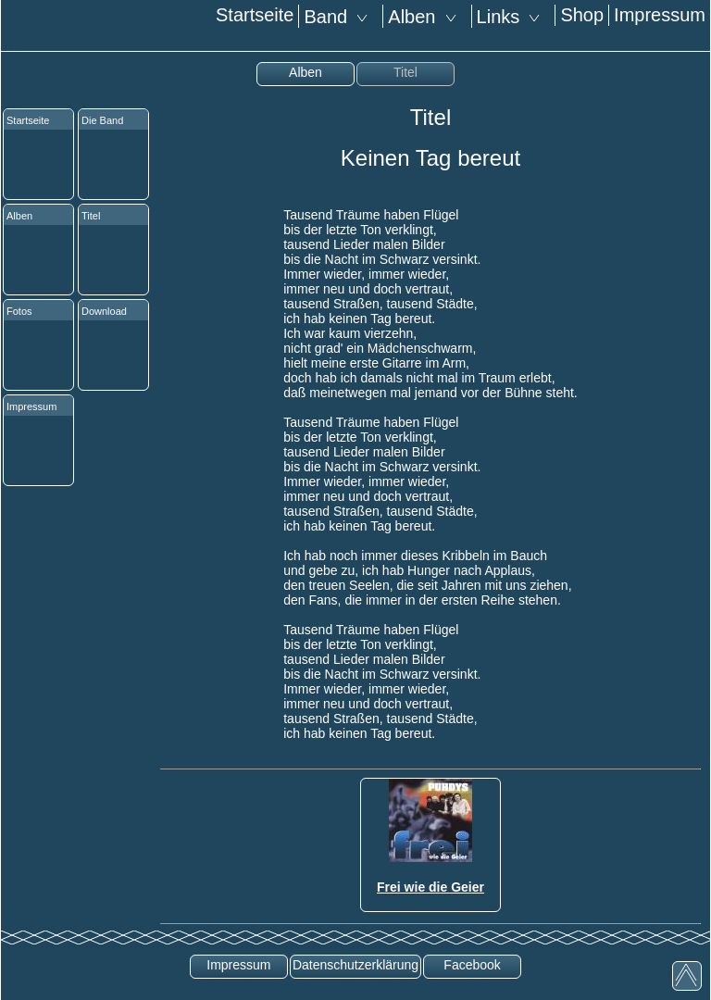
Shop (582, 15)
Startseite (254, 15)
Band (341, 16)
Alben (427, 16)
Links (514, 16)
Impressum (659, 15)
